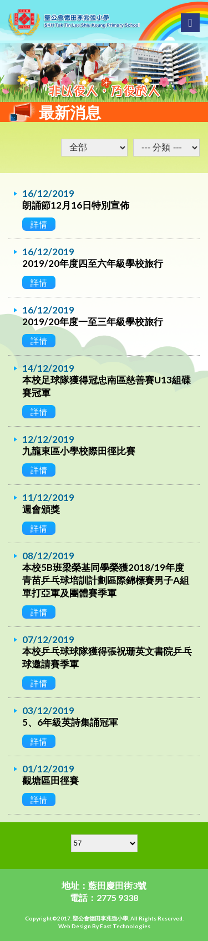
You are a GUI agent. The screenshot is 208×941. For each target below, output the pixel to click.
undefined (166, 147)
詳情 (39, 224)
